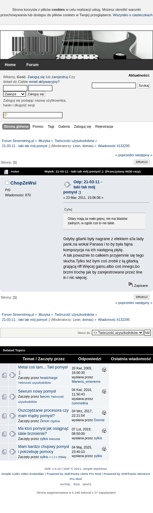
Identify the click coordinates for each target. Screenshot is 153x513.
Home (10, 65)
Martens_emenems (86, 381)
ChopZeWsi (23, 183)
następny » (143, 155)
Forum (32, 65)
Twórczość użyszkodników (34, 382)
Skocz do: (84, 332)
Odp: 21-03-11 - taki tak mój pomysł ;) (82, 187)
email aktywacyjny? (44, 82)
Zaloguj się (36, 77)
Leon (76, 146)
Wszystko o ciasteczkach (133, 15)
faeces (45, 396)
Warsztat (54, 439)
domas (87, 146)
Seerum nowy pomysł (37, 391)
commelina (80, 403)
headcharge (49, 378)
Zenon (44, 421)
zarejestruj (60, 77)
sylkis (44, 439)
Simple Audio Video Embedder (22, 474)
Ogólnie (55, 421)
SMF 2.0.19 (52, 468)
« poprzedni (124, 155)
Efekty (63, 457)
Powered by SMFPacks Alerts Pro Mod (74, 474)
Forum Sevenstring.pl (35, 45)
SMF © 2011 (72, 468)
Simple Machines (95, 468)
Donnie (99, 420)
